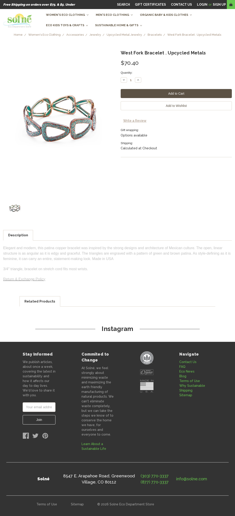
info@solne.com (191, 478)
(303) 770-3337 (155, 476)
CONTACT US (181, 4)
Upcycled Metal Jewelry (124, 34)
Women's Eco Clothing (67, 14)
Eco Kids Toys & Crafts (67, 25)
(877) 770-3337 (155, 482)
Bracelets (155, 34)
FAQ (182, 366)
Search (123, 4)
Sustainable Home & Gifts (118, 25)
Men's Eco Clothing (114, 14)
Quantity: (126, 72)
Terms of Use (189, 381)
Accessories (75, 34)
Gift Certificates (150, 4)
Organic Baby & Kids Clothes (166, 14)
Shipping (185, 390)
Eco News (186, 371)
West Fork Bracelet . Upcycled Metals (194, 34)
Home (18, 34)
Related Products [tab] (39, 301)
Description (18, 235)
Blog (182, 376)
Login (202, 4)
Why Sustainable (192, 385)
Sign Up (219, 4)
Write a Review (134, 120)
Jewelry (95, 34)
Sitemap (185, 395)
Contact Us (188, 362)
